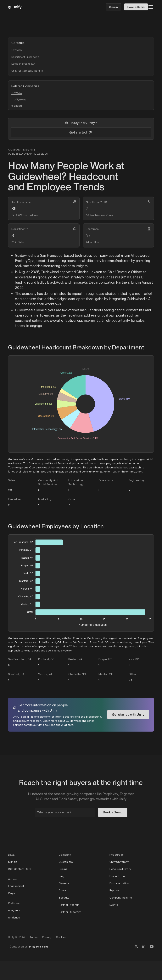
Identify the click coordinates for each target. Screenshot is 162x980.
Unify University (119, 861)
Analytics (14, 917)
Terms (33, 937)
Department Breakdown (25, 56)
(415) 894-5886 (39, 946)
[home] (15, 7)
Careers (64, 883)
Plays (11, 893)
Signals (12, 861)
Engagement (16, 886)
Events (113, 904)
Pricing (63, 868)
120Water (16, 93)
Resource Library (120, 868)
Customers (66, 861)
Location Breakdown (23, 63)
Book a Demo (136, 7)
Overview (16, 49)
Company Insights (120, 897)
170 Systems (18, 99)
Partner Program (69, 904)
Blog (61, 876)
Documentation (119, 883)
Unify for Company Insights (27, 70)
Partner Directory (70, 911)
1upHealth (17, 105)
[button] (150, 7)
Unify (11, 937)
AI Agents (14, 910)
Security (64, 897)
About (62, 890)
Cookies (61, 937)
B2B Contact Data (19, 868)
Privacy (46, 937)
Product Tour (117, 876)
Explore (114, 890)
